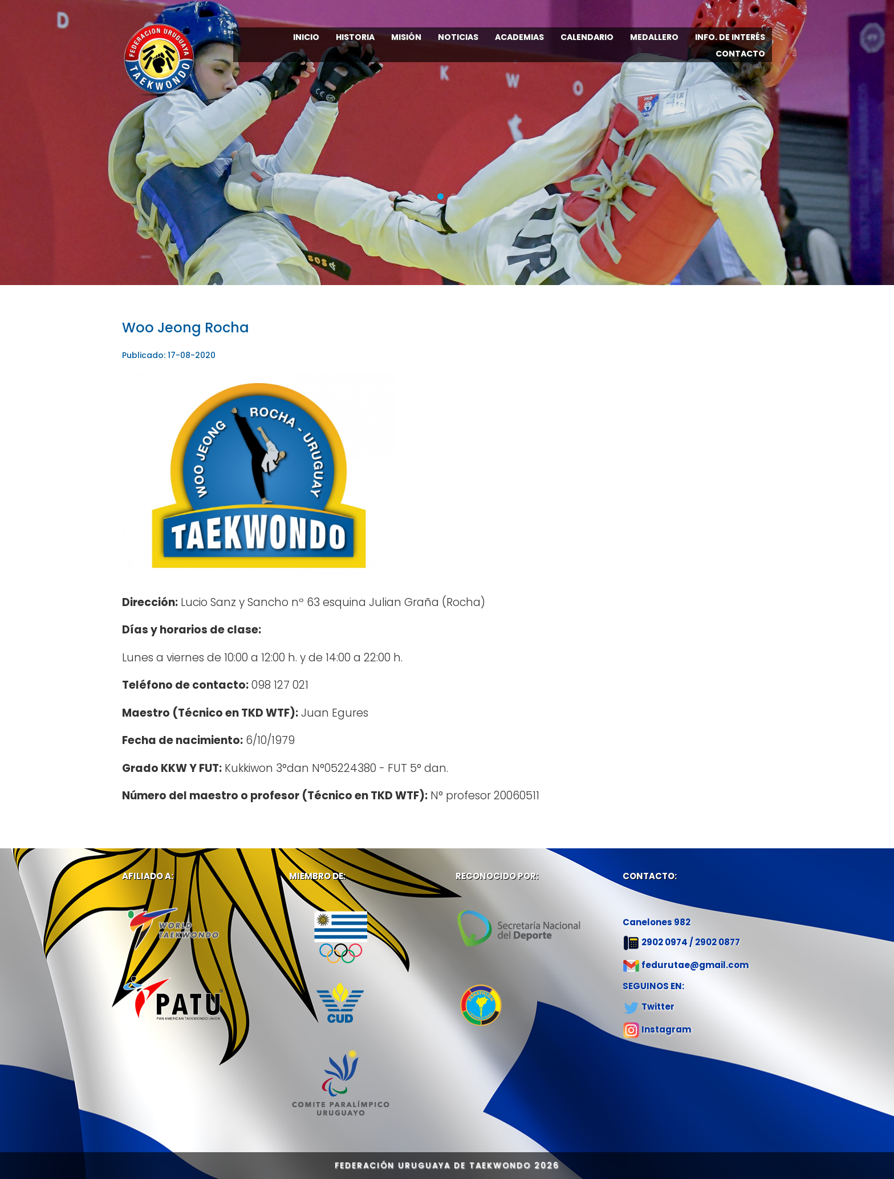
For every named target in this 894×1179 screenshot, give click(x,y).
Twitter (657, 1007)
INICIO (306, 37)
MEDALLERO (654, 37)
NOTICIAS (458, 37)
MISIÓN (406, 37)
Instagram (666, 1029)
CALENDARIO (586, 37)
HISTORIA (355, 37)
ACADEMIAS (519, 37)
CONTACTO (740, 53)
